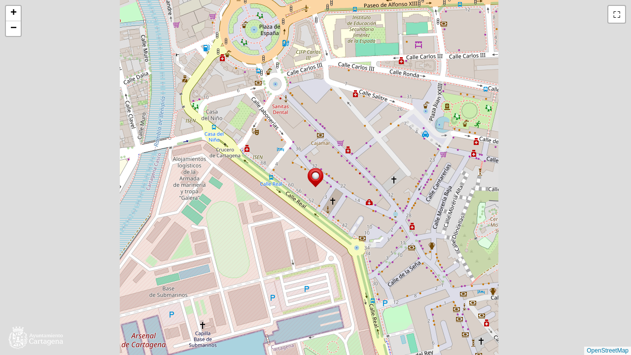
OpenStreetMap (608, 350)
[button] (315, 177)
